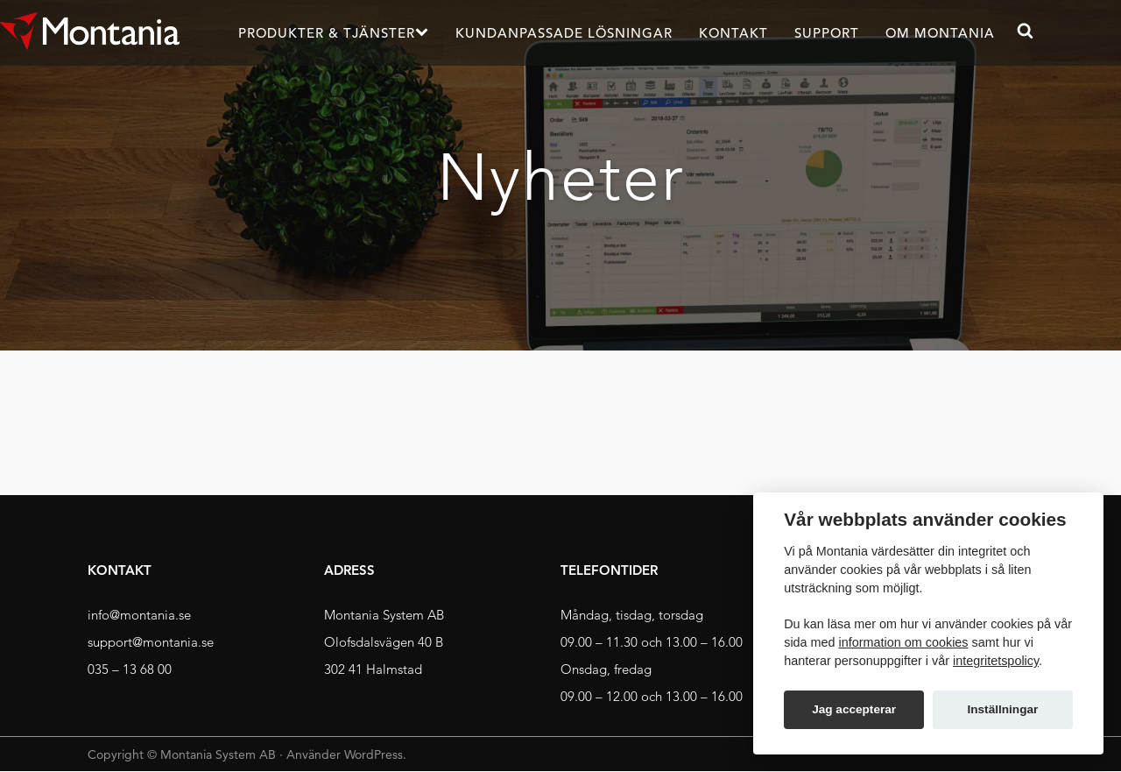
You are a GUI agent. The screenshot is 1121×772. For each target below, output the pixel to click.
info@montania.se (139, 614)
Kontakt (733, 33)
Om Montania (940, 33)
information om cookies (904, 642)
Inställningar (1002, 709)
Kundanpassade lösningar (564, 33)
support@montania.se (151, 642)
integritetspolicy (996, 661)
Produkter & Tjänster (326, 33)
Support (826, 33)
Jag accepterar (854, 709)
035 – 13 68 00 (130, 669)
